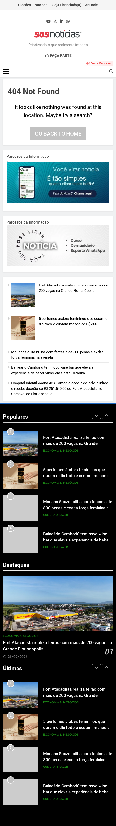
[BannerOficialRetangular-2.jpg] (58, 265)
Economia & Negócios (61, 450)
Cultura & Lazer (55, 515)
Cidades (24, 5)
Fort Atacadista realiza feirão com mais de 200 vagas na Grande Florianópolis (74, 443)
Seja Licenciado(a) (66, 5)
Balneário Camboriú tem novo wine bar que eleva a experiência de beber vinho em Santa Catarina (76, 540)
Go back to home (58, 134)
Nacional (42, 5)
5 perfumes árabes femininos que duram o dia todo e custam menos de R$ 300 (77, 475)
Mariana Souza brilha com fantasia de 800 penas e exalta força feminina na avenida (77, 508)
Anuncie (91, 5)
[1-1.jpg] (58, 202)
